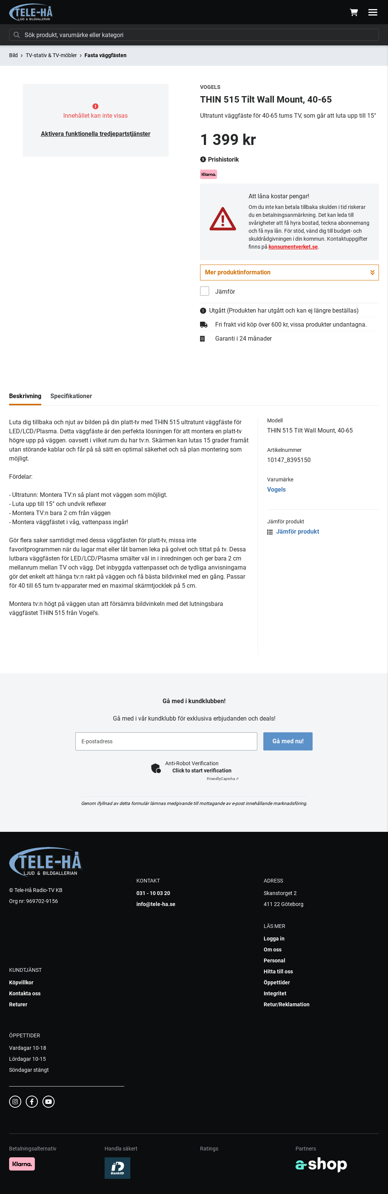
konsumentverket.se (293, 247)
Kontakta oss (25, 993)
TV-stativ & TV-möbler (51, 55)
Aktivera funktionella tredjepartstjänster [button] (95, 133)
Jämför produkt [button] (293, 531)
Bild (13, 55)
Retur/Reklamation (287, 1004)
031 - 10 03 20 (153, 893)
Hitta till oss (278, 971)
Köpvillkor (21, 982)
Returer (18, 1004)
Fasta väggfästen (105, 55)
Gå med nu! (288, 741)
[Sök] (194, 35)
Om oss (273, 949)
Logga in (274, 939)
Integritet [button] (275, 993)
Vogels (276, 489)
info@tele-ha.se (155, 904)
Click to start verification (202, 770)
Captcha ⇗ (223, 779)
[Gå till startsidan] (31, 12)
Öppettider (277, 982)
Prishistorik (219, 159)
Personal (274, 960)
